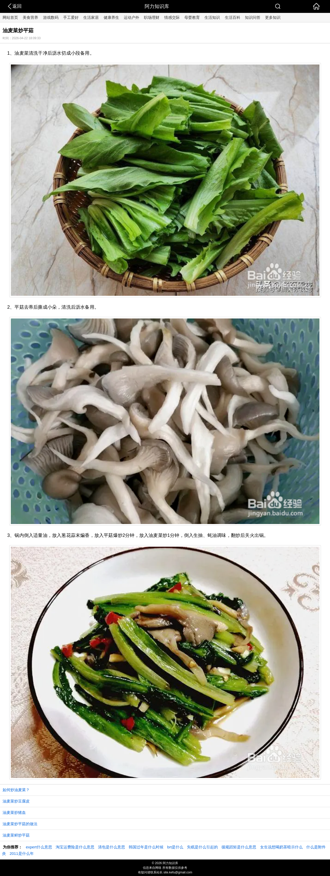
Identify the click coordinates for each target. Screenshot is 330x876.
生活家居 (91, 17)
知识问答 (252, 17)
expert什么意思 (39, 847)
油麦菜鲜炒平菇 (16, 835)
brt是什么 (175, 847)
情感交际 (172, 17)
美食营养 (30, 17)
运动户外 (131, 17)
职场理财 (151, 17)
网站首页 (10, 17)
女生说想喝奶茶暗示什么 (281, 847)
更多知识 (272, 17)
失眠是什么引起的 (202, 847)
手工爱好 (71, 17)
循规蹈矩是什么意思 (238, 847)
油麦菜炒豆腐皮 (16, 801)
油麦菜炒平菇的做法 (20, 824)
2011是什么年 (22, 853)
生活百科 (232, 17)
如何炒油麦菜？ (16, 790)
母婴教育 (192, 17)
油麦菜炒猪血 (14, 812)
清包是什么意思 (111, 847)
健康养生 (111, 17)
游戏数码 (51, 17)
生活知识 (212, 17)
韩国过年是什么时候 (146, 847)
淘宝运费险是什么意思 (75, 847)
